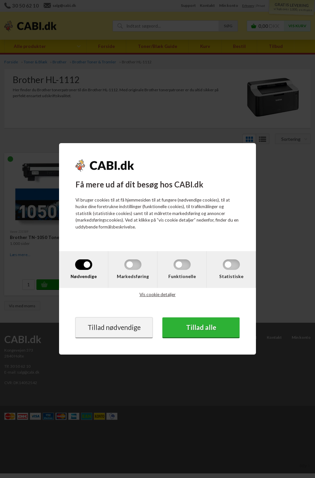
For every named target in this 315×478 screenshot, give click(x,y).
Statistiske (231, 276)
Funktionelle (182, 276)
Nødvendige (84, 276)
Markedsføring (133, 276)
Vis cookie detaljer (157, 294)
